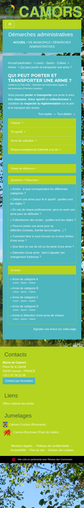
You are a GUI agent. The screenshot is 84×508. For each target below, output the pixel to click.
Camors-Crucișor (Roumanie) (24, 425)
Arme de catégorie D (25, 306)
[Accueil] (43, 10)
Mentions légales (21, 445)
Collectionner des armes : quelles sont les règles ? (44, 219)
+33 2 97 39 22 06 (14, 375)
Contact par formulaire (19, 380)
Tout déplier (66, 114)
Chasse (16, 122)
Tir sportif (17, 131)
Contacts (15, 354)
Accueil (19, 42)
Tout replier (47, 114)
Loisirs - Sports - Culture (51, 63)
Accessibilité (18, 450)
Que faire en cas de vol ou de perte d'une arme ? (43, 246)
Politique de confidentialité (52, 445)
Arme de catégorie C (25, 297)
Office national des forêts (18, 403)
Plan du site (37, 450)
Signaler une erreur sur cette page (54, 329)
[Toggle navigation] (9, 24)
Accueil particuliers (20, 63)
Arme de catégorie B (25, 288)
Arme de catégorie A (25, 279)
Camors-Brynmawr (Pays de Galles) (31, 432)
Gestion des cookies (61, 450)
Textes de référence (22, 168)
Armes (12, 67)
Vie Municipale (39, 42)
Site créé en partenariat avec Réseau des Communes (42, 459)
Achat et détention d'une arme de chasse (38, 315)
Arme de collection (23, 140)
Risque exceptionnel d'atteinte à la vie (35, 149)
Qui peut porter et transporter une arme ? (46, 67)
